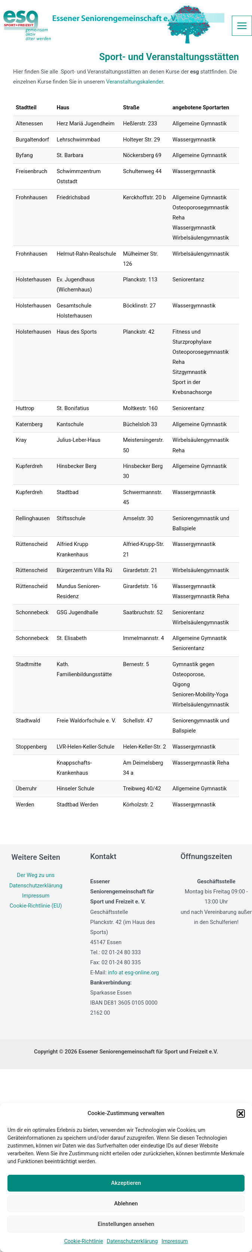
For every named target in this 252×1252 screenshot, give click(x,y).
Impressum (175, 1241)
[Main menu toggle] (242, 26)
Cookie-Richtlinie (83, 1241)
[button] (241, 1113)
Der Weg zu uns (36, 875)
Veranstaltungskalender (134, 81)
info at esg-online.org (133, 972)
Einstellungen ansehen (126, 1224)
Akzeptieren (126, 1183)
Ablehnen (126, 1203)
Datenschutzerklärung (132, 1241)
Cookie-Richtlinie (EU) (36, 905)
